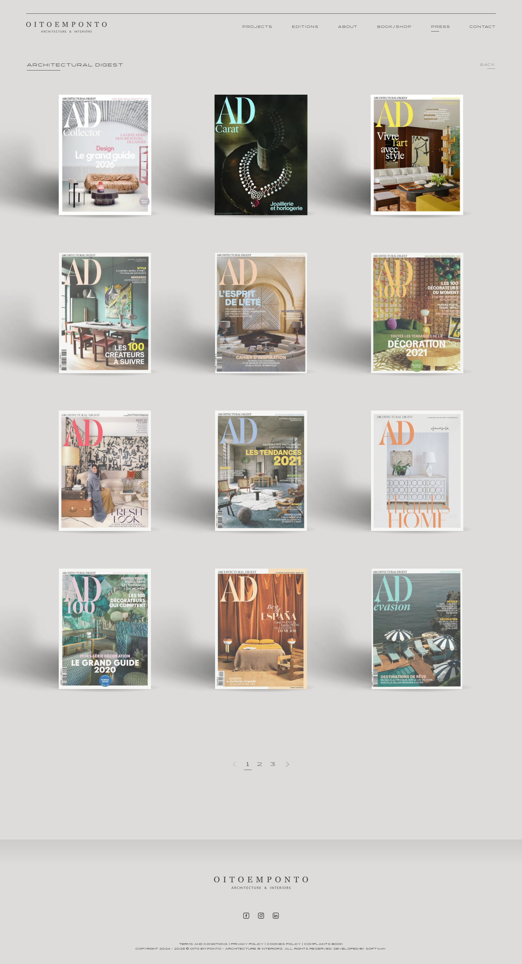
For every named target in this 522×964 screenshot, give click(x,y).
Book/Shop (394, 27)
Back (487, 64)
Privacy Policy (247, 944)
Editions (305, 27)
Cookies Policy (284, 944)
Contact (483, 27)
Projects (257, 27)
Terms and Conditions (203, 944)
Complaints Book (323, 944)
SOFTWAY (376, 949)
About (348, 27)
